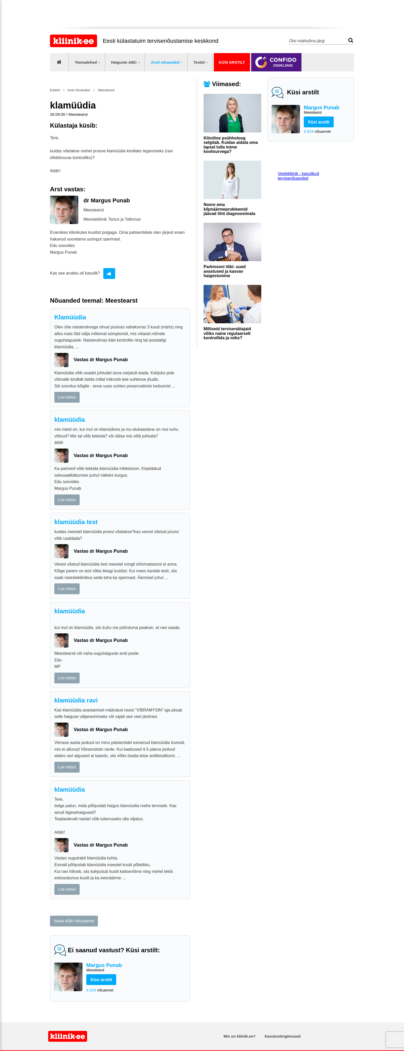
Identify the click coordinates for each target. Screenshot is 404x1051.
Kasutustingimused (282, 1036)
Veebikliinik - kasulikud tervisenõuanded (298, 175)
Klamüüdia (70, 317)
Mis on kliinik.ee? (240, 1036)
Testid (199, 62)
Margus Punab (327, 110)
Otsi (351, 40)
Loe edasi (67, 397)
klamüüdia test (76, 521)
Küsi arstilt (232, 62)
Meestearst (106, 90)
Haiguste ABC (124, 62)
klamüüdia (69, 419)
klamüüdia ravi (76, 700)
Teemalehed (86, 62)
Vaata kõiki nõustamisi (74, 921)
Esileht (55, 90)
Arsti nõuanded (165, 62)
